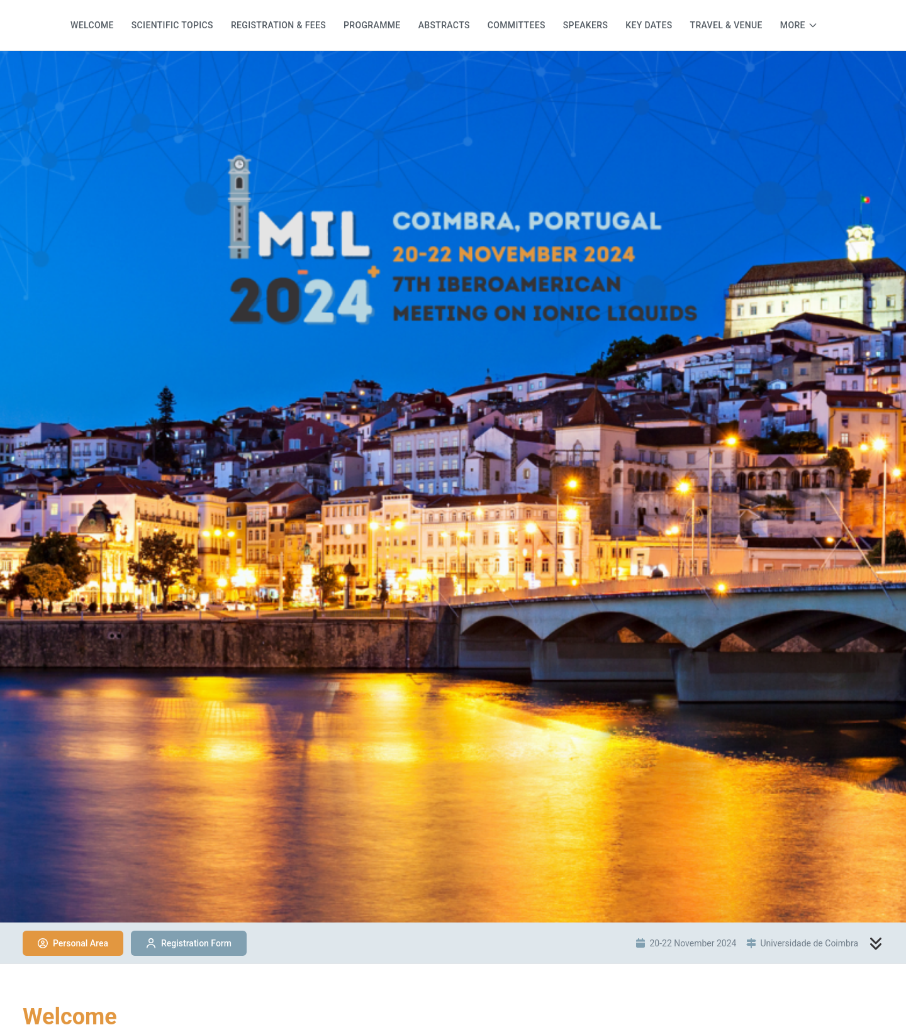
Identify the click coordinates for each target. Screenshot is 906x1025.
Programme (372, 25)
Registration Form (189, 943)
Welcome (92, 25)
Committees (516, 25)
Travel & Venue (726, 25)
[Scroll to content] (875, 943)
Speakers (585, 25)
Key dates (648, 25)
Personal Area (73, 943)
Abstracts (444, 25)
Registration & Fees (278, 25)
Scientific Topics (172, 25)
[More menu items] (799, 25)
